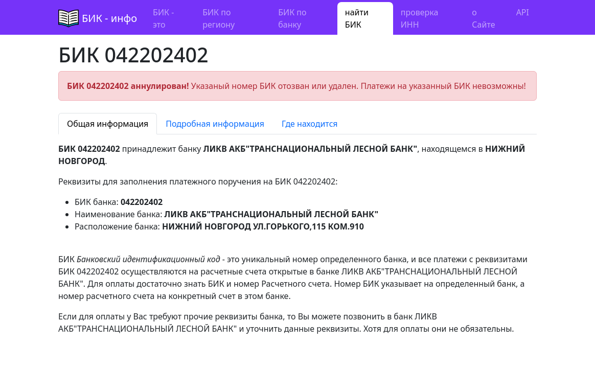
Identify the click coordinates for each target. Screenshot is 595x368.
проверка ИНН (420, 18)
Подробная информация (215, 123)
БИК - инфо (109, 18)
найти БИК (357, 18)
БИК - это (163, 18)
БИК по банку (292, 18)
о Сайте (483, 18)
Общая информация (107, 123)
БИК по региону (218, 18)
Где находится (310, 123)
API (522, 12)
